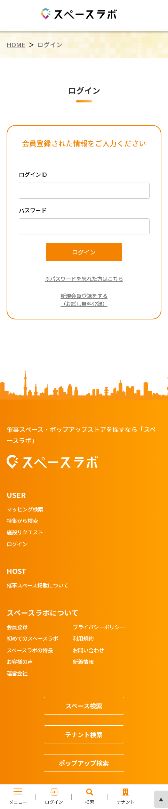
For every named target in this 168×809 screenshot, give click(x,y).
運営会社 (17, 673)
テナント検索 (84, 734)
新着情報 (83, 662)
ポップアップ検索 (84, 762)
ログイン (17, 544)
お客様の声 (20, 662)
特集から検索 (22, 521)
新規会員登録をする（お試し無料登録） (84, 299)
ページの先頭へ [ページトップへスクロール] (161, 799)
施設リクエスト (25, 532)
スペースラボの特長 (30, 650)
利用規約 (83, 639)
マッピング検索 (25, 509)
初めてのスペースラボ (32, 639)
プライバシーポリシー (99, 627)
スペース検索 (83, 705)
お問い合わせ (88, 650)
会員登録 (17, 627)
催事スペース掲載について (38, 586)
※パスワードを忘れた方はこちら (84, 278)
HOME (16, 44)
